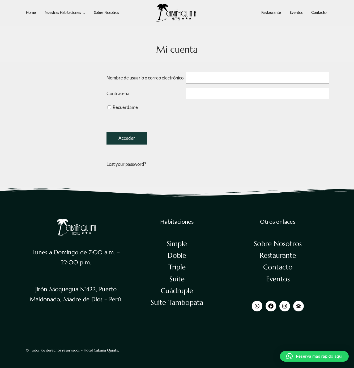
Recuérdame (123, 107)
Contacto (318, 12)
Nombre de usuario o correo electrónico (145, 78)
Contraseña (117, 93)
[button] (314, 356)
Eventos (296, 12)
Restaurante (271, 12)
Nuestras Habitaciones (63, 12)
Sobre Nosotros (106, 12)
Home (31, 12)
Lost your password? (126, 164)
